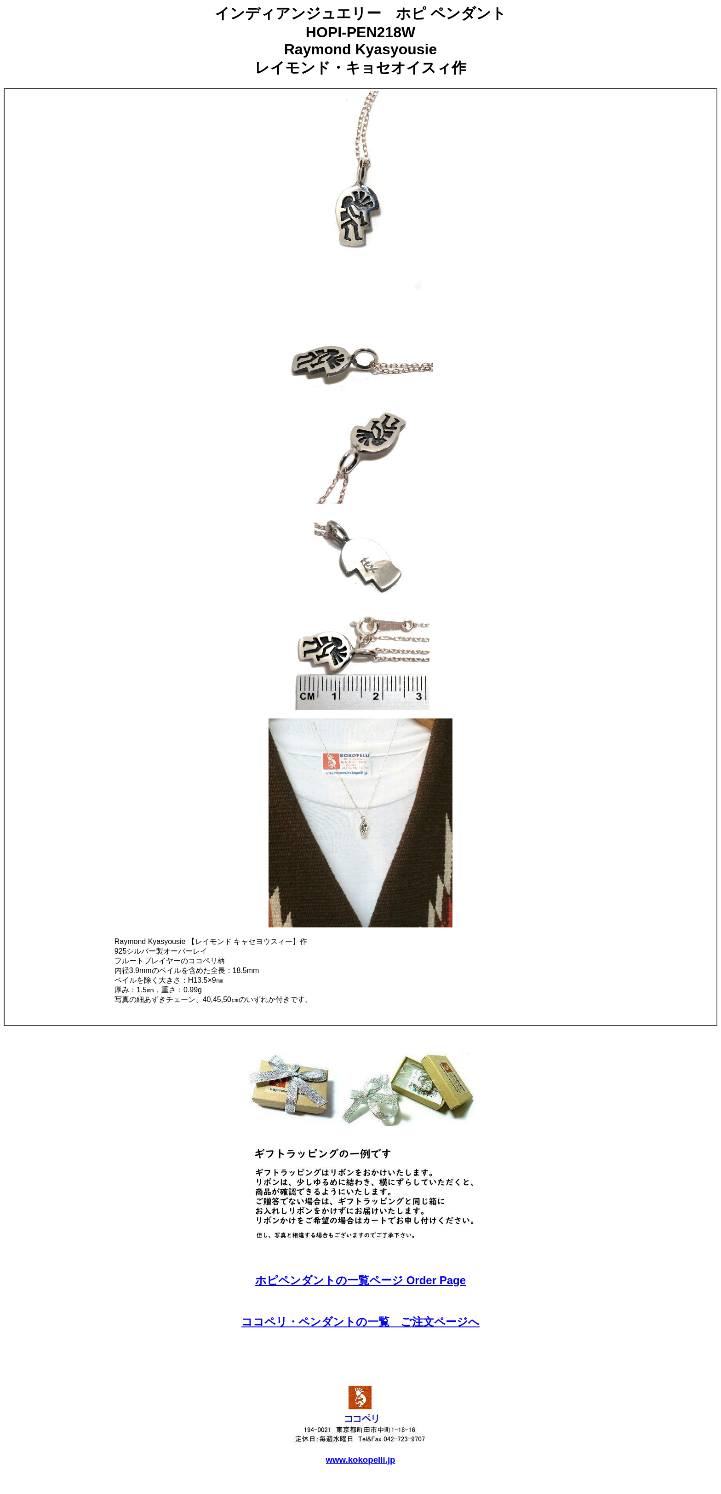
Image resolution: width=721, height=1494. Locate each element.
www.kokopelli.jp (360, 1460)
